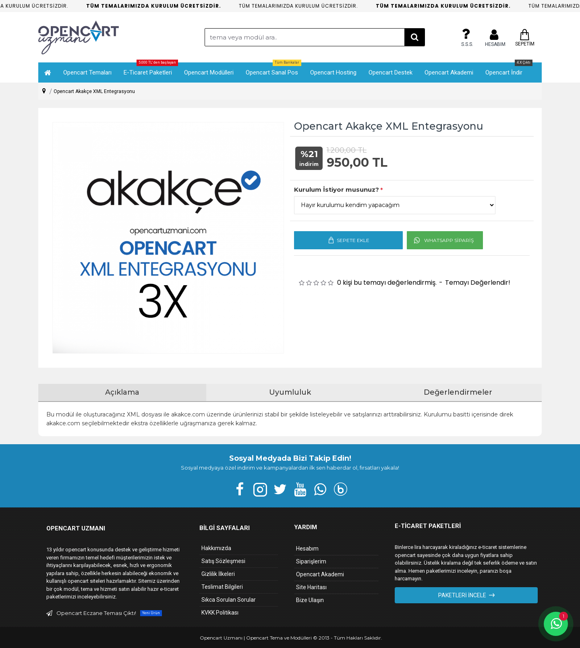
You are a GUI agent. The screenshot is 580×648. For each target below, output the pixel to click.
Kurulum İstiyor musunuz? (336, 189)
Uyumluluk (290, 392)
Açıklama (122, 392)
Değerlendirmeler (458, 392)
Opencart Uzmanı (221, 638)
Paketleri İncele (462, 595)
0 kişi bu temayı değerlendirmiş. (387, 282)
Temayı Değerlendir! (477, 282)
